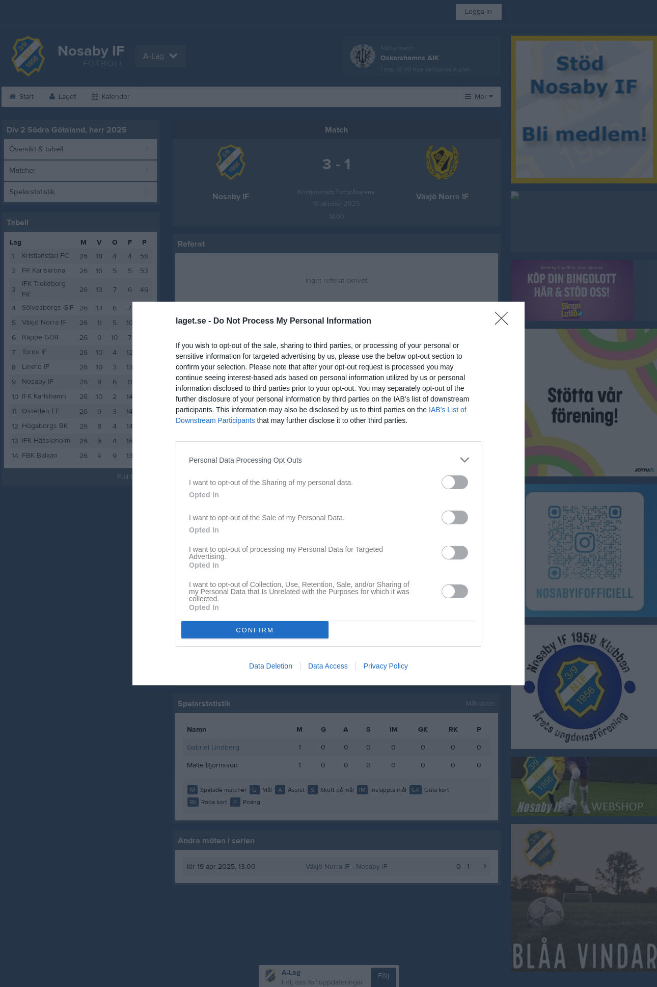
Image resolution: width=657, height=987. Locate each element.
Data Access (328, 666)
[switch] (455, 482)
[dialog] (328, 493)
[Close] (504, 321)
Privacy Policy (386, 666)
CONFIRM (255, 630)
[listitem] (328, 460)
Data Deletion (270, 666)
